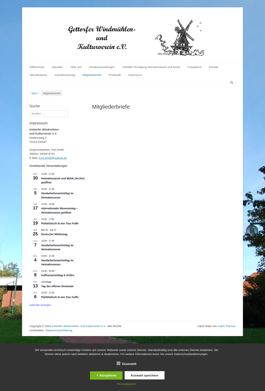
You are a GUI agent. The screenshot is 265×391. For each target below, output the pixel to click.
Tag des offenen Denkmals (57, 286)
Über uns (76, 67)
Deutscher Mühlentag (54, 234)
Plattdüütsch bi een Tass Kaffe (60, 223)
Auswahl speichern (144, 375)
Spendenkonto (38, 74)
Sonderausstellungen (102, 67)
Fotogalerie (195, 67)
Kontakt (213, 67)
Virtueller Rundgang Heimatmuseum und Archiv (151, 67)
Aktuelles (57, 67)
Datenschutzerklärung (58, 330)
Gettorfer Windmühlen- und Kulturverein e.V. (79, 326)
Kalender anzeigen (40, 305)
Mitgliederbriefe (91, 74)
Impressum (135, 74)
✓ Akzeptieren (106, 375)
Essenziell (126, 363)
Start (35, 93)
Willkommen (37, 67)
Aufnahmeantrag (65, 74)
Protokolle (115, 74)
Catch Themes (227, 326)
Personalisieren (126, 383)
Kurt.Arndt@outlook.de (53, 157)
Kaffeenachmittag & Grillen (57, 275)
